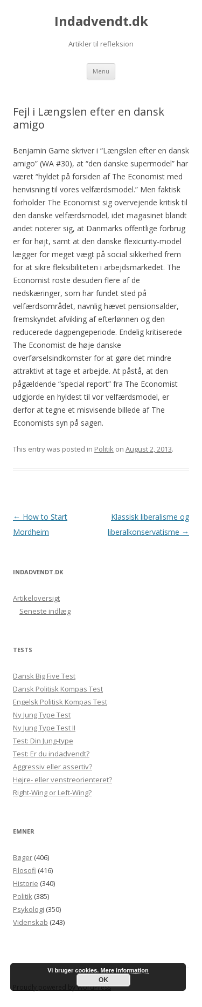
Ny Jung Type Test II (44, 728)
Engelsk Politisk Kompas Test (60, 702)
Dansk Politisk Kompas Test (58, 689)
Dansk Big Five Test (44, 676)
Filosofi (24, 870)
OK (103, 980)
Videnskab (30, 922)
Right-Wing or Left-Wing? (52, 792)
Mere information (124, 970)
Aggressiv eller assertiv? (52, 766)
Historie (25, 883)
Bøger (22, 857)
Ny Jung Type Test (42, 715)
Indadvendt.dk (101, 21)
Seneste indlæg (45, 611)
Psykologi (28, 909)
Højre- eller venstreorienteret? (62, 779)
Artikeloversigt (36, 598)
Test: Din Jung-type (43, 741)
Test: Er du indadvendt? (51, 753)
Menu (101, 71)
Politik (104, 449)
